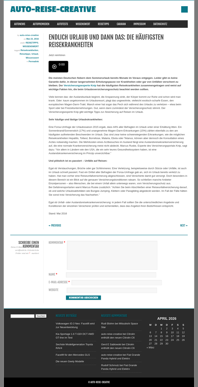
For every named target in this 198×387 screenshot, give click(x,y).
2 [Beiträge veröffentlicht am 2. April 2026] (166, 328)
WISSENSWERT (83, 24)
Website (53, 290)
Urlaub (35, 54)
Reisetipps (25, 54)
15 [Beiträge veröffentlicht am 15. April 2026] (161, 336)
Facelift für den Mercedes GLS (73, 354)
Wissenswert (32, 58)
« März (150, 347)
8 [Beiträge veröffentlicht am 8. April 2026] (161, 332)
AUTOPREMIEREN (41, 24)
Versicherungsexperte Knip (80, 85)
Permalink (34, 61)
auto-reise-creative (53, 9)
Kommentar (57, 242)
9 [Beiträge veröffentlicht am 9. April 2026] (166, 332)
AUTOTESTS (62, 24)
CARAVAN (121, 24)
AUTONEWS (19, 24)
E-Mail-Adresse (60, 282)
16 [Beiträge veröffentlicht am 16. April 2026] (167, 336)
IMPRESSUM (140, 24)
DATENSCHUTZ (160, 24)
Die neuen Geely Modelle (70, 361)
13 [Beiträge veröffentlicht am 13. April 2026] (150, 336)
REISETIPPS (103, 24)
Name (53, 274)
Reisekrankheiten (29, 50)
